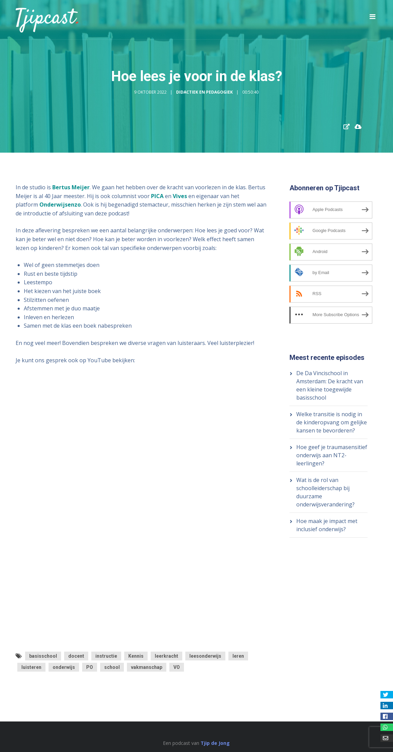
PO (89, 667)
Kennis (136, 656)
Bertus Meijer (71, 187)
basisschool (43, 656)
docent (76, 656)
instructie (106, 656)
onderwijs (64, 667)
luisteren (31, 667)
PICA (157, 196)
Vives (180, 196)
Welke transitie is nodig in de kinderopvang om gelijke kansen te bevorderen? (331, 422)
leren (238, 656)
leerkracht (166, 656)
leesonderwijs (205, 656)
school (112, 667)
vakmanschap (146, 667)
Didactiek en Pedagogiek (204, 92)
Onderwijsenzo (60, 204)
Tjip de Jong (215, 743)
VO (176, 667)
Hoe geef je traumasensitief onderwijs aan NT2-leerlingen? (331, 455)
